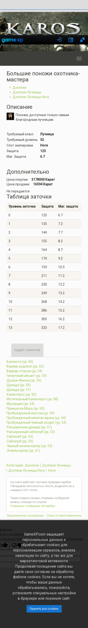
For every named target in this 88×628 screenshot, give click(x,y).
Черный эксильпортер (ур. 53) (29, 446)
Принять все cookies (44, 608)
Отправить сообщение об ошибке (32, 506)
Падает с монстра (27, 350)
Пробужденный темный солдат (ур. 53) (36, 422)
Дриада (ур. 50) (19, 385)
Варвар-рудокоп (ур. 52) (25, 366)
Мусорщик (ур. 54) (20, 404)
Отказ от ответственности (64, 515)
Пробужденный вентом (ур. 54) (30, 413)
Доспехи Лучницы (27, 92)
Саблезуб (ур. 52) (20, 436)
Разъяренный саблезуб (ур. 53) (31, 432)
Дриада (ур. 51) (19, 390)
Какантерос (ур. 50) (21, 394)
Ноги (52, 470)
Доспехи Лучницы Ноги (31, 97)
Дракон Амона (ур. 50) (24, 380)
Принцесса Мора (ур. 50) (25, 408)
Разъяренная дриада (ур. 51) (29, 427)
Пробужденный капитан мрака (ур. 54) (36, 418)
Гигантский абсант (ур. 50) (27, 376)
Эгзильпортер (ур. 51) (23, 450)
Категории (15, 465)
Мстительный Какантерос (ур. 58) (32, 399)
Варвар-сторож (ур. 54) (24, 371)
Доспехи (19, 87)
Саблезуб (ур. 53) (20, 441)
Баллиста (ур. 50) (20, 362)
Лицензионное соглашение (25, 515)
